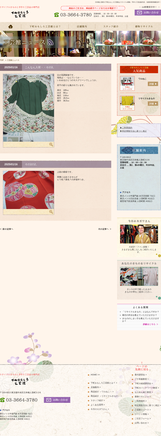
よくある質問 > (98, 405)
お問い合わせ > (142, 423)
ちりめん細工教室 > (144, 392)
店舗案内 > (96, 387)
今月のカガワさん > (100, 409)
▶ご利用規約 (126, 127)
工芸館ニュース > (143, 410)
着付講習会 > (141, 374)
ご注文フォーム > (143, 418)
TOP (2, 60)
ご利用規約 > (141, 401)
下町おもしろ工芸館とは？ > (104, 383)
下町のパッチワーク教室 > (147, 388)
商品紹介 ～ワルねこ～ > (102, 391)
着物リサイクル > (143, 396)
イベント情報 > (142, 414)
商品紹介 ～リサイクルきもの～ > (106, 396)
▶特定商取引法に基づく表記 (133, 131)
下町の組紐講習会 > (144, 383)
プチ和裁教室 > (142, 379)
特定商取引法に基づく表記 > (148, 405)
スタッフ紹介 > (98, 400)
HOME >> (95, 374)
